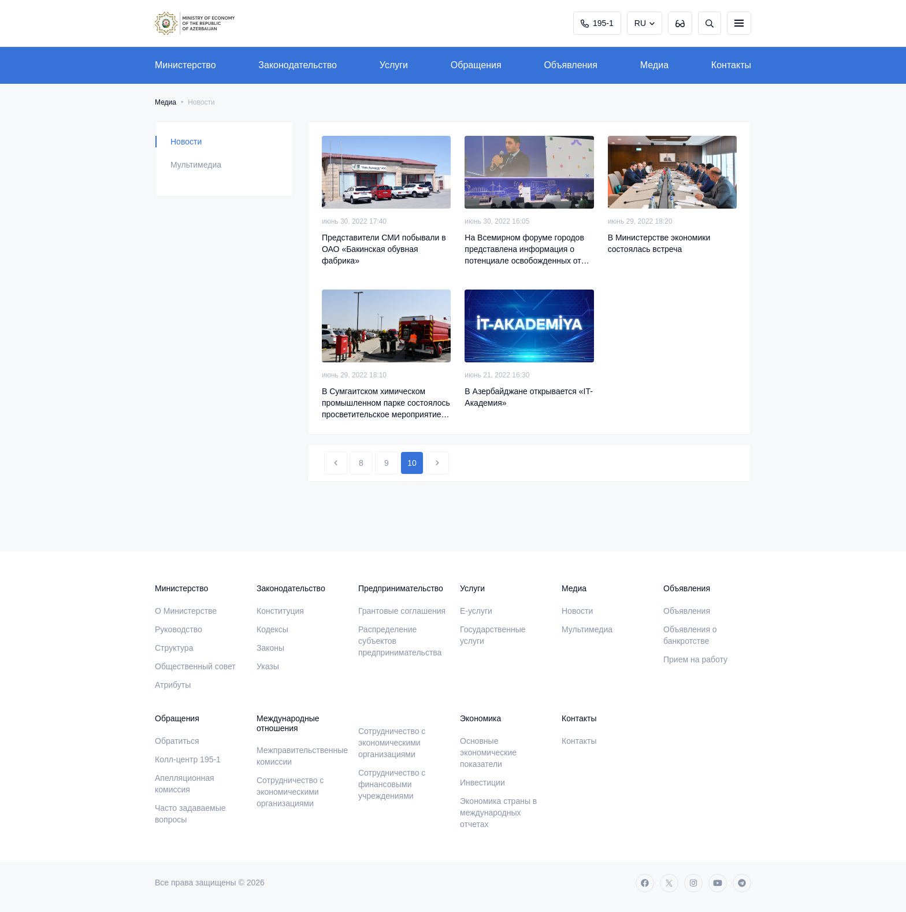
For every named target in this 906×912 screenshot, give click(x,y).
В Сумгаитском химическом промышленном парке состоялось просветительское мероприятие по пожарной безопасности (386, 403)
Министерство (185, 65)
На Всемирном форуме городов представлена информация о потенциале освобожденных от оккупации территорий (524, 249)
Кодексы (272, 629)
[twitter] (669, 883)
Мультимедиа (195, 164)
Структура (174, 648)
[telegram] (742, 883)
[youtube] (717, 883)
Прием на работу (695, 659)
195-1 (597, 23)
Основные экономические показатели (488, 752)
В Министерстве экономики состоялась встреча (659, 243)
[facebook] (645, 883)
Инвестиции (482, 782)
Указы (268, 666)
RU (640, 23)
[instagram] (693, 883)
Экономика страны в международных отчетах (498, 812)
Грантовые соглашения (401, 611)
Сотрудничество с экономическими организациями (290, 792)
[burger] (739, 23)
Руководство (178, 629)
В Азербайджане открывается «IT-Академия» (529, 397)
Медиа (654, 65)
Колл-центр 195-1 (188, 759)
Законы (270, 648)
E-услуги (476, 611)
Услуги (394, 65)
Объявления (570, 65)
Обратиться (177, 741)
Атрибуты (173, 684)
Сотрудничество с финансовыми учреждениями (391, 784)
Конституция (280, 611)
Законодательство (297, 65)
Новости (186, 141)
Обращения (476, 65)
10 (412, 463)
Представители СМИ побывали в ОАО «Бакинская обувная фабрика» (384, 249)
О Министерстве (186, 611)
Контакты (731, 65)
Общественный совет (195, 666)
